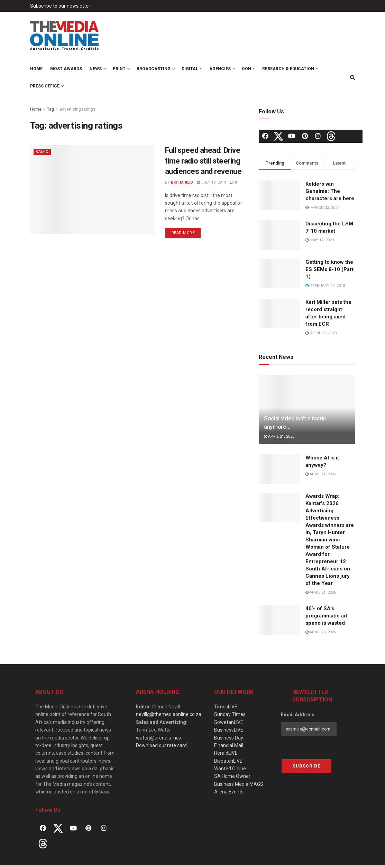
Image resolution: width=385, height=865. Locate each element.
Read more (183, 233)
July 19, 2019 (211, 182)
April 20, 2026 (320, 632)
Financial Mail (228, 745)
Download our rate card (161, 745)
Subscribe (306, 766)
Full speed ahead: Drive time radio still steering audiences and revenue (203, 161)
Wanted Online (230, 768)
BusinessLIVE (228, 730)
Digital (190, 68)
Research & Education (288, 68)
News (96, 68)
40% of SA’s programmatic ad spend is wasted (326, 615)
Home (36, 68)
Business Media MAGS (238, 784)
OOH (246, 68)
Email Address (297, 714)
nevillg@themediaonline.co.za (168, 714)
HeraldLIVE (226, 753)
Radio (42, 151)
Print (119, 68)
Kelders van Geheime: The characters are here (329, 191)
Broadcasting (154, 68)
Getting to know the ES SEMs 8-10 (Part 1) (329, 269)
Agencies (220, 68)
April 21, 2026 (279, 436)
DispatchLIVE (228, 761)
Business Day (228, 738)
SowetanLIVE (228, 722)
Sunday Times (230, 714)
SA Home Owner (232, 776)
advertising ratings (77, 109)
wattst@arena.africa (158, 738)
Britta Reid (182, 182)
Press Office (44, 86)
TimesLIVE (225, 706)
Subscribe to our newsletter (60, 6)
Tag (50, 109)
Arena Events (229, 791)
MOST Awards (66, 68)
